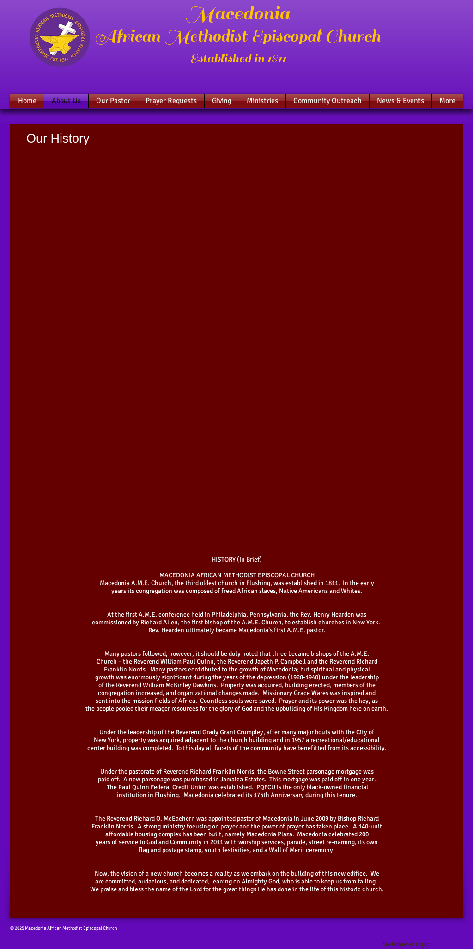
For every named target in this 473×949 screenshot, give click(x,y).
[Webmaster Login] (406, 944)
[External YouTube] (237, 243)
